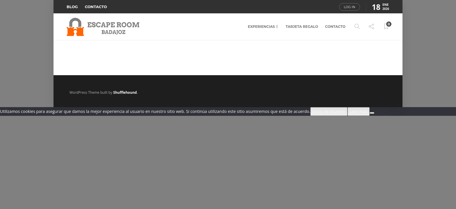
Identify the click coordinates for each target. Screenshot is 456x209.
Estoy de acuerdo (329, 111)
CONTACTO (96, 6)
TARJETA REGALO (302, 26)
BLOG (72, 6)
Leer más (358, 111)
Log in (349, 7)
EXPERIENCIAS (261, 26)
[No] (372, 113)
